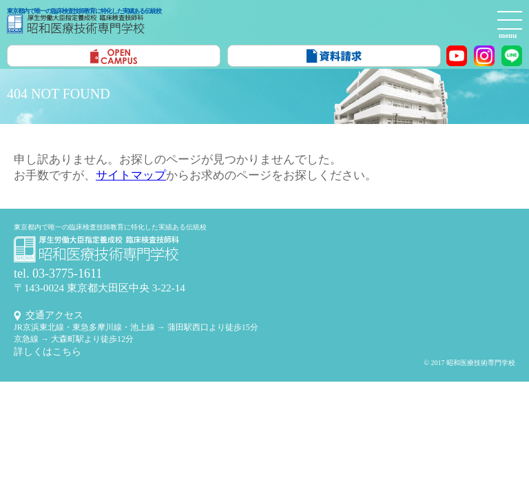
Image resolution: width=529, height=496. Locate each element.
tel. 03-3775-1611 (58, 273)
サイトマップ (131, 175)
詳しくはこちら (47, 352)
